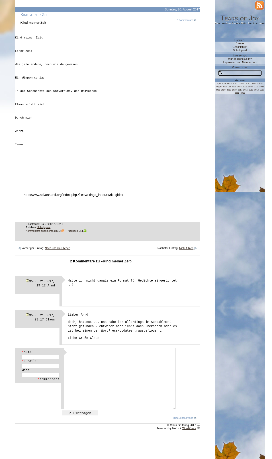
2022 (262, 87)
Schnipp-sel (43, 249)
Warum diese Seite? (240, 58)
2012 (237, 93)
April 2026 (221, 84)
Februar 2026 (244, 84)
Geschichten (240, 46)
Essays (240, 43)
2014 (256, 90)
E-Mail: (29, 383)
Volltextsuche (240, 67)
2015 (251, 90)
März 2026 (232, 84)
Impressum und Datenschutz (240, 62)
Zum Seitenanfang (183, 440)
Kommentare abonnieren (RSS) (43, 253)
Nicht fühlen (186, 270)
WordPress (189, 450)
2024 (250, 87)
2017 (240, 90)
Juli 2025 (232, 87)
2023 (256, 87)
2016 (245, 90)
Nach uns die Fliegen (57, 270)
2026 (239, 87)
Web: (25, 392)
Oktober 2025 (256, 84)
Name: (27, 374)
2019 (229, 90)
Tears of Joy (240, 18)
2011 (243, 93)
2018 (234, 90)
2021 (218, 90)
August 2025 (221, 87)
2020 (223, 90)
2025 (245, 87)
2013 (262, 90)
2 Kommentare (185, 20)
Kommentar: (48, 401)
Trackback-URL (75, 253)
